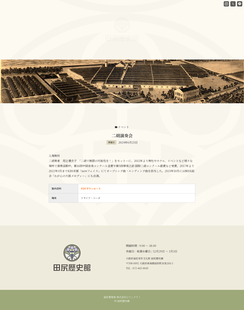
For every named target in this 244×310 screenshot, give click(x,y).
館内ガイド (95, 54)
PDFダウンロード (91, 188)
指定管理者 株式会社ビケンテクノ (122, 297)
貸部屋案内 (136, 53)
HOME (30, 54)
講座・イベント (162, 51)
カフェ (116, 53)
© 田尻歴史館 (122, 301)
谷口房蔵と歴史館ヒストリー (62, 54)
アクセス (187, 49)
